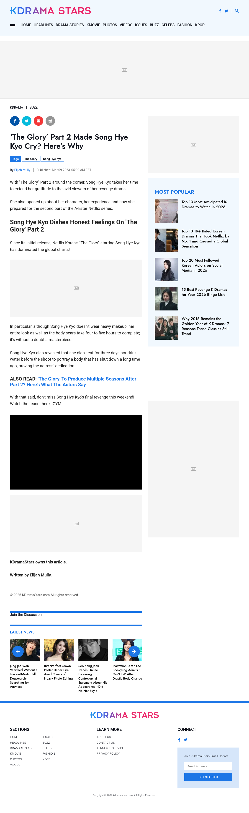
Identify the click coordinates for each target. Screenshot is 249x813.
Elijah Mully (22, 170)
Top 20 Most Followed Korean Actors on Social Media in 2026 (202, 265)
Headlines (43, 25)
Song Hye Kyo (52, 159)
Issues (141, 25)
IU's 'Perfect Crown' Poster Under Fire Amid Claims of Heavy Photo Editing (58, 672)
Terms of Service (110, 748)
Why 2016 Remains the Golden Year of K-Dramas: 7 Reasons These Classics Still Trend (205, 326)
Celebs (168, 25)
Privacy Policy (108, 753)
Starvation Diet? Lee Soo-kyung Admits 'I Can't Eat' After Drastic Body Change (127, 672)
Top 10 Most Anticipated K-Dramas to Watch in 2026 (204, 204)
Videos (126, 25)
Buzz (154, 25)
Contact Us (106, 742)
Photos (110, 25)
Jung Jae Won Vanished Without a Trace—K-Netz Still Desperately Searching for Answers (23, 676)
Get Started (208, 777)
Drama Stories (70, 25)
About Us (104, 737)
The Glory (30, 159)
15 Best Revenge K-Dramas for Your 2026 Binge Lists (204, 292)
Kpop (200, 25)
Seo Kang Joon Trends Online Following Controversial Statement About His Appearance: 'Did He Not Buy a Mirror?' (92, 680)
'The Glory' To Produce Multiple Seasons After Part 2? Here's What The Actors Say (73, 381)
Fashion (185, 25)
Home (26, 25)
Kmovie (93, 25)
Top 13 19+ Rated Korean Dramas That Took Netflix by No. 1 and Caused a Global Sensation (205, 238)
